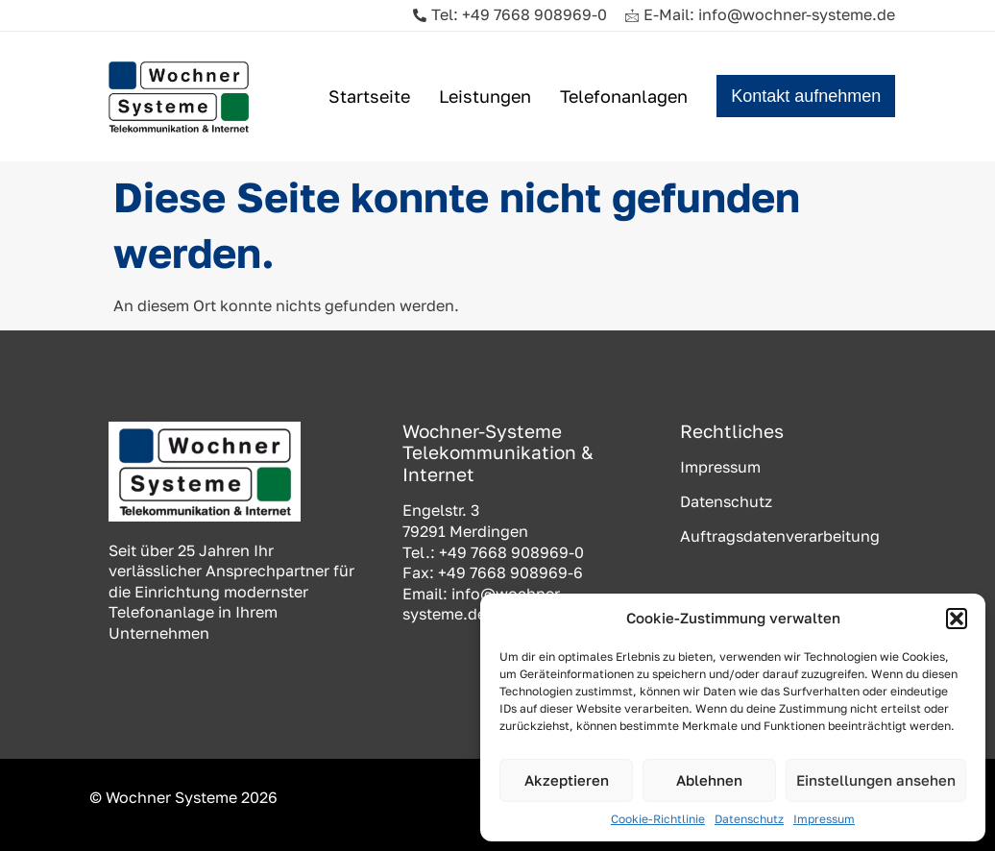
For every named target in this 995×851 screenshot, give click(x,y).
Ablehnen (709, 780)
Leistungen (485, 96)
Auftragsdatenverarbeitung (780, 536)
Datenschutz (749, 819)
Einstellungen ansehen (876, 780)
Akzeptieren (566, 780)
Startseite (369, 96)
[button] (956, 618)
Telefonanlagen (624, 96)
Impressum (824, 819)
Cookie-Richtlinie (658, 819)
